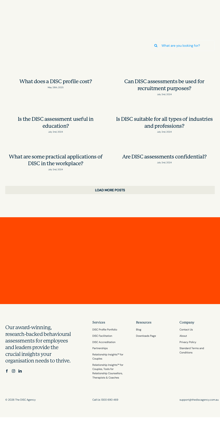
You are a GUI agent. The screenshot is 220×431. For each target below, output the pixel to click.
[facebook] (7, 371)
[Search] (156, 45)
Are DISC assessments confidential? (164, 157)
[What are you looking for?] (183, 45)
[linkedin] (20, 371)
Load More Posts (110, 190)
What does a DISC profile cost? (55, 81)
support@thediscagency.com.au (199, 399)
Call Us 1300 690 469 (105, 399)
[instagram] (13, 371)
